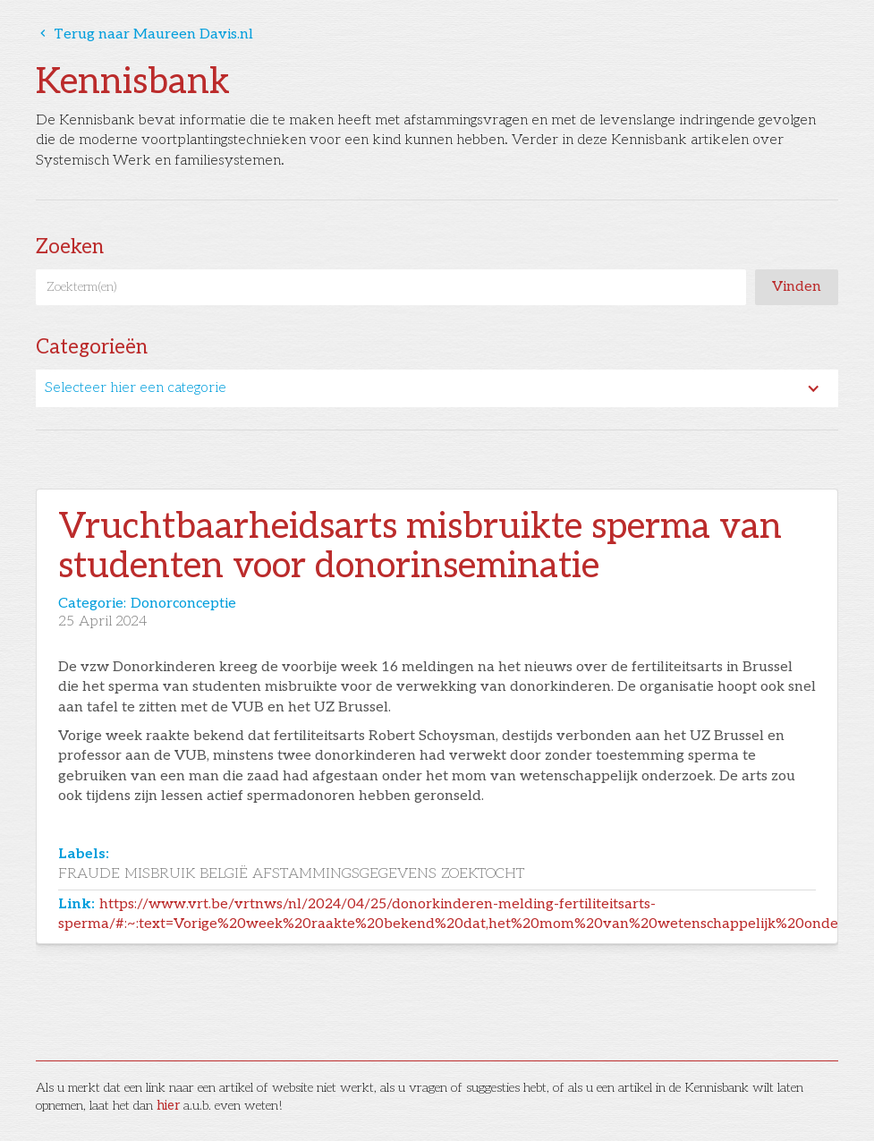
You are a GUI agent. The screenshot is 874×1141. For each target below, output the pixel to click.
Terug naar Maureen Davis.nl (144, 34)
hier (168, 1105)
